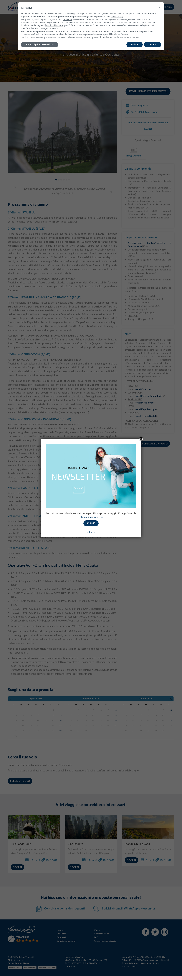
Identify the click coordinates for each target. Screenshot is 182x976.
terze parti (67, 13)
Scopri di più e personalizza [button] (39, 38)
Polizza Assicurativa (90, 517)
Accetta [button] (152, 38)
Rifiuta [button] (134, 38)
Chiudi (91, 532)
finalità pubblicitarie (54, 19)
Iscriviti (91, 523)
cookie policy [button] (117, 10)
